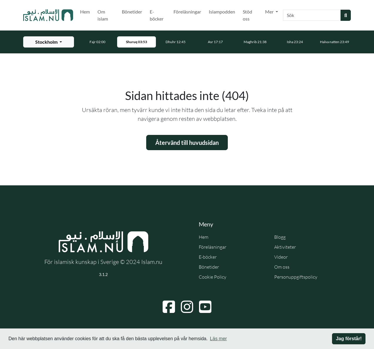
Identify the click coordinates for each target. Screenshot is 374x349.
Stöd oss (247, 15)
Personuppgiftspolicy (295, 277)
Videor (281, 257)
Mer (269, 11)
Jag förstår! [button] (349, 338)
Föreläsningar (187, 11)
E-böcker (157, 15)
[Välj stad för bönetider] (48, 42)
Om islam (102, 15)
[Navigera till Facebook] (169, 307)
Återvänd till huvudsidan (187, 142)
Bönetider (132, 11)
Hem (85, 11)
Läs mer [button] (218, 338)
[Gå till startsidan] (48, 15)
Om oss (281, 267)
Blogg (280, 237)
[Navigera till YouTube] (205, 307)
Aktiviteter (285, 247)
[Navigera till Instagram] (187, 307)
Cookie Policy (212, 277)
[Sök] (312, 15)
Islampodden (222, 11)
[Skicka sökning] (346, 15)
